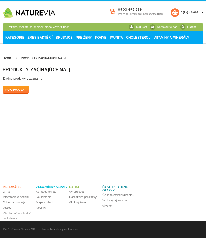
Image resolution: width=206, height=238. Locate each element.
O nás (6, 191)
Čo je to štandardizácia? (118, 194)
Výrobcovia (76, 191)
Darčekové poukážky (83, 197)
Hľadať (191, 26)
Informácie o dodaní (16, 197)
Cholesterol (138, 37)
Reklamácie (43, 197)
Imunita (116, 37)
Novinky (41, 207)
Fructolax (13, 50)
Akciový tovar (78, 202)
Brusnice (64, 37)
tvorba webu (46, 229)
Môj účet (141, 26)
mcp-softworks (68, 229)
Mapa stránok (45, 202)
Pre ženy (84, 37)
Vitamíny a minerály (171, 37)
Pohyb (100, 37)
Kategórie (14, 37)
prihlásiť (38, 26)
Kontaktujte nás (167, 26)
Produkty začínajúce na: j (43, 58)
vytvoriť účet (61, 26)
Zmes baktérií (39, 37)
